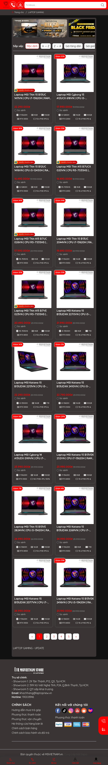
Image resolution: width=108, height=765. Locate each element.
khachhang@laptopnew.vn (36, 693)
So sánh (20, 110)
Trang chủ (18, 12)
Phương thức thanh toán (26, 714)
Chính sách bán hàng (24, 728)
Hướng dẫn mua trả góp (26, 710)
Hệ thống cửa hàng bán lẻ (27, 723)
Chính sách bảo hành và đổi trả (30, 732)
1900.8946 (28, 697)
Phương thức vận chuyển (26, 719)
